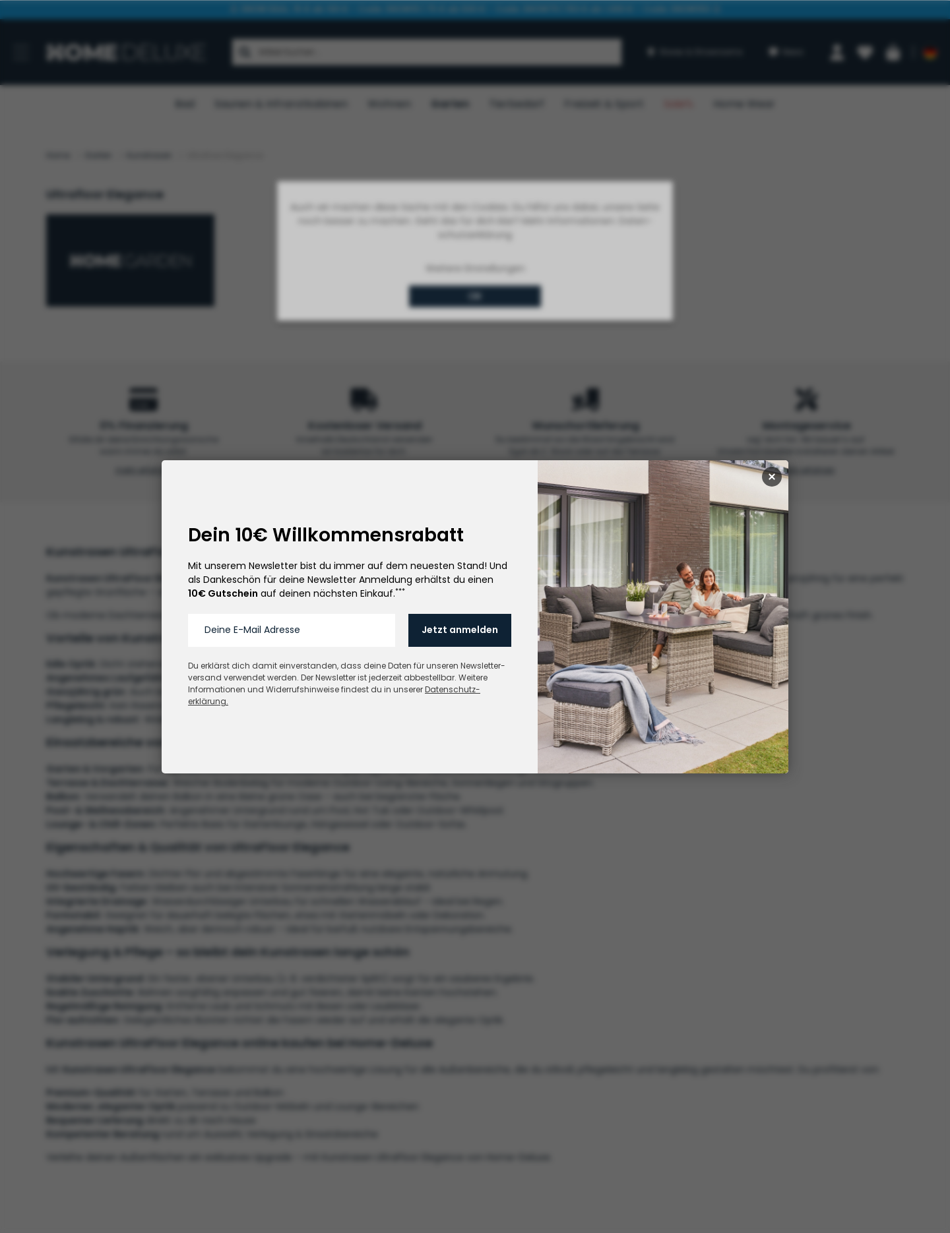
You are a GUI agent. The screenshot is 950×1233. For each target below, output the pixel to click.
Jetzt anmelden (460, 629)
